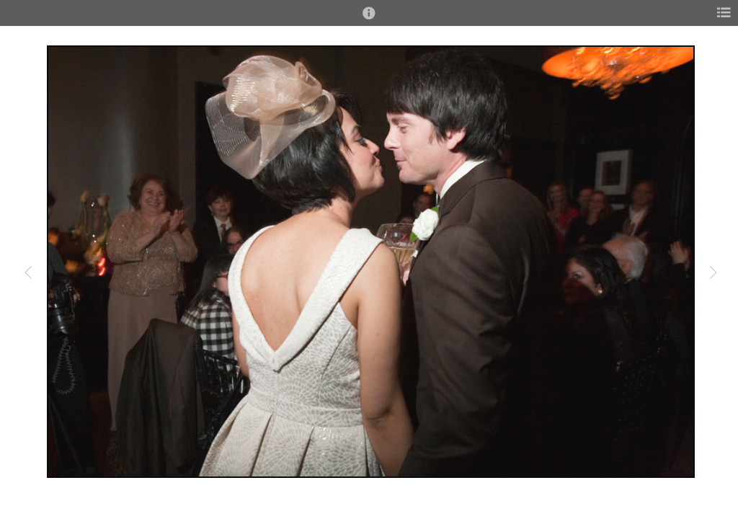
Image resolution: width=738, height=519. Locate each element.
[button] (369, 19)
